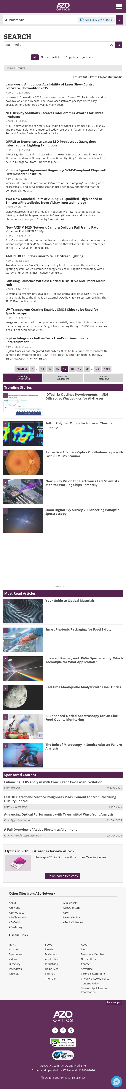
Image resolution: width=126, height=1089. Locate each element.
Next (106, 369)
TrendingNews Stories (22, 377)
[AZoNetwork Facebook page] (63, 1030)
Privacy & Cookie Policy (95, 978)
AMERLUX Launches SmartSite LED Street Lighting (44, 256)
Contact (85, 964)
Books (48, 944)
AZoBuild (14, 922)
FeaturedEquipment (63, 377)
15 (49, 369)
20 (87, 369)
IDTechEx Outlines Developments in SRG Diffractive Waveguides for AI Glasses (76, 396)
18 (72, 369)
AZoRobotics (16, 912)
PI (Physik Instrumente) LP (26, 835)
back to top (114, 1002)
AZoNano (14, 907)
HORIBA (15, 788)
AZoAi (66, 912)
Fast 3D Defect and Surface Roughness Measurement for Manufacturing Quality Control (60, 799)
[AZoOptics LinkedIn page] (55, 1030)
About (84, 944)
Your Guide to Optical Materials (70, 600)
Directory (14, 964)
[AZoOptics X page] (71, 1030)
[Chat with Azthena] (116, 1081)
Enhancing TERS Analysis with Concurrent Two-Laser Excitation (53, 782)
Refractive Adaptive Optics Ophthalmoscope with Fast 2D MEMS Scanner (84, 454)
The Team (51, 978)
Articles (57, 57)
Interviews (15, 969)
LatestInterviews (103, 377)
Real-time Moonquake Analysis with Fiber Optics (83, 687)
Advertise (87, 969)
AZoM (12, 903)
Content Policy (90, 983)
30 (97, 369)
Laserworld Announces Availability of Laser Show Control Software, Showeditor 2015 (50, 86)
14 (42, 369)
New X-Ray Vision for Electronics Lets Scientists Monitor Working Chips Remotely (82, 483)
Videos (13, 959)
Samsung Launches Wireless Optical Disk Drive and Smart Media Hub (56, 283)
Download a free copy (62, 876)
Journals (87, 57)
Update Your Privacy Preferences (63, 1077)
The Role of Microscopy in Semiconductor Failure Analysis (83, 746)
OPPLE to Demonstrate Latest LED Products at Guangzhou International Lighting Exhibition (51, 143)
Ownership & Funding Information (94, 990)
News (44, 57)
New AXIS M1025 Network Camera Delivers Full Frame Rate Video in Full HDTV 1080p (52, 229)
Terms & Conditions (93, 973)
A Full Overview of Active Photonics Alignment (40, 829)
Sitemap (50, 973)
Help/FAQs (51, 969)
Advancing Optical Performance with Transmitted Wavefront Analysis (58, 814)
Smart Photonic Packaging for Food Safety (78, 629)
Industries (51, 964)
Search (85, 949)
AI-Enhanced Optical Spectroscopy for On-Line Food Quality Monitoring (81, 718)
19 (79, 369)
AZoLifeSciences (73, 922)
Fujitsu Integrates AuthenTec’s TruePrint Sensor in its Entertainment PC (47, 340)
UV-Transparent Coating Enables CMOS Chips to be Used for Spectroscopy (52, 311)
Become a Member (92, 954)
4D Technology (19, 807)
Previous (22, 369)
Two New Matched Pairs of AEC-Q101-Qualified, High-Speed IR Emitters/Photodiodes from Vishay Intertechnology (54, 201)
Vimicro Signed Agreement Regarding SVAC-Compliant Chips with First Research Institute (56, 172)
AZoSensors (70, 903)
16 (57, 369)
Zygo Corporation (21, 820)
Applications (52, 959)
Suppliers (72, 57)
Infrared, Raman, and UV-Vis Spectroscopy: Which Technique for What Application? (84, 660)
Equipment (16, 954)
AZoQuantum (71, 907)
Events (49, 949)
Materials (51, 954)
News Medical (72, 917)
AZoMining (15, 927)
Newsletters (88, 959)
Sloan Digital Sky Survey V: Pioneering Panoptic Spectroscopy (82, 512)
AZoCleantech (17, 917)
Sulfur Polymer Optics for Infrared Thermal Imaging (79, 425)
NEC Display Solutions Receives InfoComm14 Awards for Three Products (54, 115)
